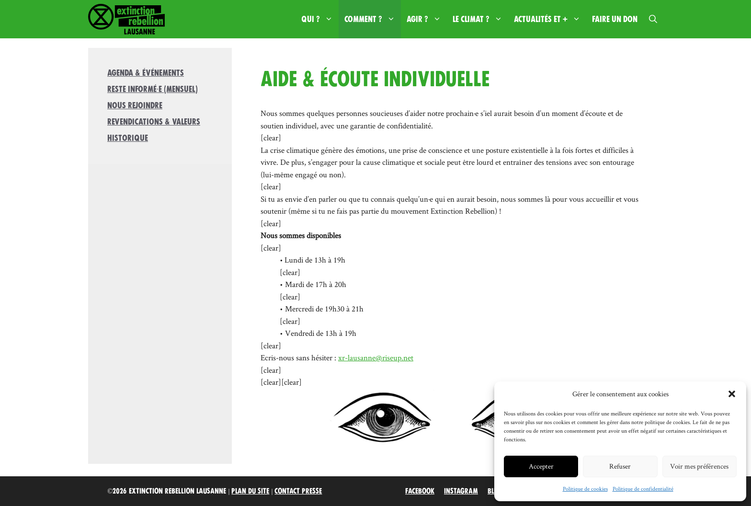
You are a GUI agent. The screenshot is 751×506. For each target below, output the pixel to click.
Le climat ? (480, 19)
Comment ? (372, 19)
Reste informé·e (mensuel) (152, 89)
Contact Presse (298, 491)
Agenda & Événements (145, 73)
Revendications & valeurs (153, 121)
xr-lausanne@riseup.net (375, 357)
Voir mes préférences (699, 466)
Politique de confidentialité (643, 488)
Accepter (541, 466)
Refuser (620, 466)
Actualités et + (550, 19)
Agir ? (427, 19)
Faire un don (614, 19)
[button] (732, 394)
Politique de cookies (585, 488)
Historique (127, 138)
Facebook (419, 491)
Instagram (461, 491)
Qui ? (320, 19)
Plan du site (250, 491)
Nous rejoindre (134, 105)
